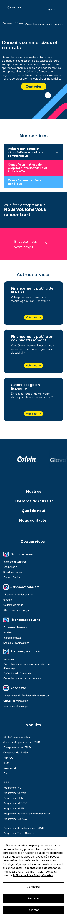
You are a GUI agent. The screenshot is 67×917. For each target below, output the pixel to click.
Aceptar (33, 910)
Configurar (33, 886)
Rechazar (33, 898)
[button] (50, 9)
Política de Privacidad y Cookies (33, 875)
